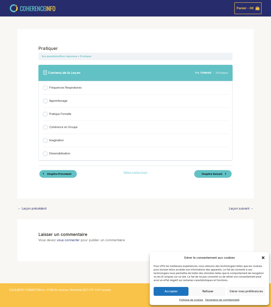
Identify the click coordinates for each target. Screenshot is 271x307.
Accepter (171, 291)
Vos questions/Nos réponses (60, 56)
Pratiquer (86, 56)
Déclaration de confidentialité (222, 299)
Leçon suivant (240, 209)
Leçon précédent (32, 209)
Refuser (207, 291)
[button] (263, 258)
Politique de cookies (191, 299)
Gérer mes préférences (246, 291)
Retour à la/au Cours (135, 172)
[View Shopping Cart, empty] (248, 8)
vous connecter (68, 240)
